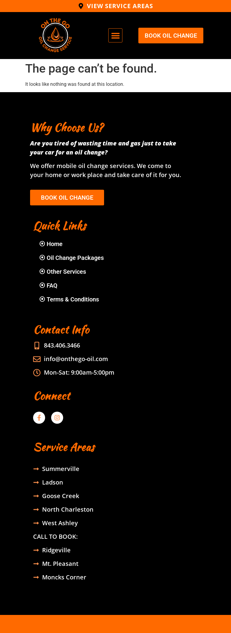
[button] (115, 35)
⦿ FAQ (48, 285)
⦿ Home (51, 244)
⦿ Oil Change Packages (71, 257)
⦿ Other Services (62, 271)
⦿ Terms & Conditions (69, 299)
